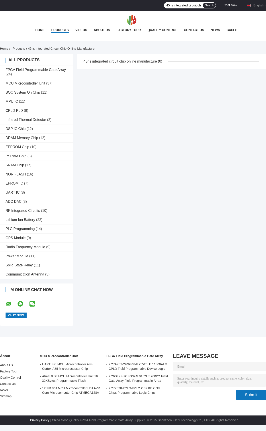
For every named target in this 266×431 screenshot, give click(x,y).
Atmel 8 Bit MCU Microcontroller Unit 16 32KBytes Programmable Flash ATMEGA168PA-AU (70, 379)
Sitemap (6, 396)
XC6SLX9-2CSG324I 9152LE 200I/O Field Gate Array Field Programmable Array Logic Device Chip (138, 379)
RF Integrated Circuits (23, 211)
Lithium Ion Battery (20, 220)
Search (209, 5)
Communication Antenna (25, 274)
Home (40, 30)
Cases (232, 30)
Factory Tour (129, 30)
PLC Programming (20, 229)
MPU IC (12, 101)
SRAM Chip (15, 165)
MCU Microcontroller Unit (25, 83)
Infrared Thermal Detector (26, 120)
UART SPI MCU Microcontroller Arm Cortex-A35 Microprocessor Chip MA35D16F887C (67, 367)
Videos (81, 30)
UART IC (13, 192)
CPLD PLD (14, 110)
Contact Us (194, 30)
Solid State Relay (19, 265)
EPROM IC (14, 183)
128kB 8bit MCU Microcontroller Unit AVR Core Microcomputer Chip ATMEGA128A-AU (71, 391)
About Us (102, 30)
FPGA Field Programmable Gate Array (36, 70)
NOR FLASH (16, 174)
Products (60, 30)
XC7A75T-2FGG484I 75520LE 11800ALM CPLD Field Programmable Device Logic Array (138, 367)
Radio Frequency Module (25, 247)
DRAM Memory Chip (22, 138)
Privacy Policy (39, 420)
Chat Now (230, 5)
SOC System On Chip (23, 92)
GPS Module (16, 238)
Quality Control (162, 30)
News (215, 30)
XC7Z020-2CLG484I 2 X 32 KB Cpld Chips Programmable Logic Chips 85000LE (134, 391)
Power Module (17, 256)
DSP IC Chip (15, 129)
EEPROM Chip (17, 147)
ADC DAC (14, 201)
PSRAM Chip (16, 156)
